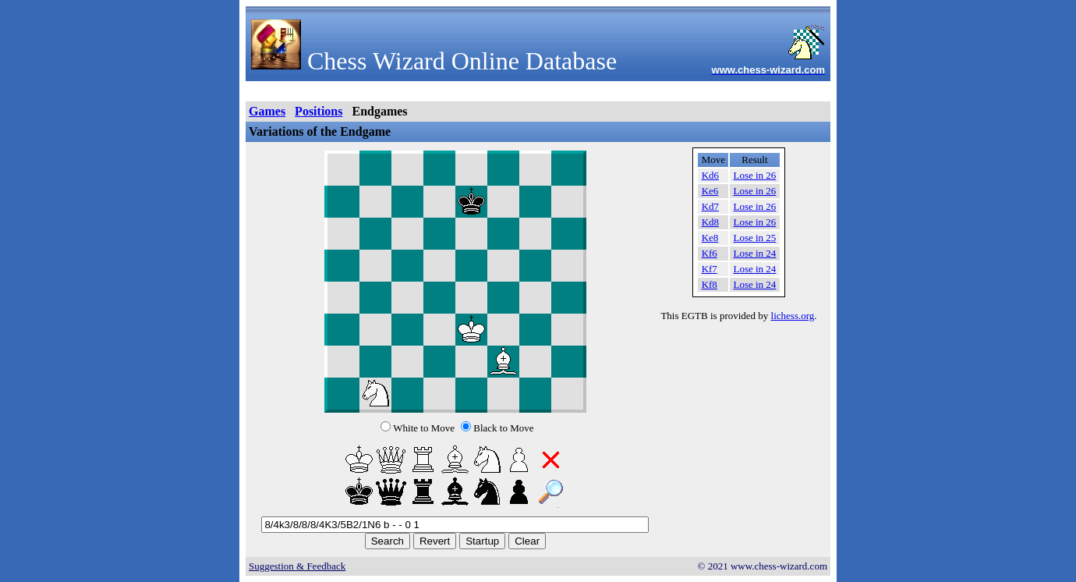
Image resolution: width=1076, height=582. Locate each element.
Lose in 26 (754, 175)
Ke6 (710, 191)
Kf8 (709, 284)
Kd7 (710, 206)
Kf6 (709, 253)
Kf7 (709, 269)
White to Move (424, 428)
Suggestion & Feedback (297, 566)
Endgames (379, 111)
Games (267, 111)
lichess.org (793, 315)
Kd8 (710, 222)
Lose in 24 (754, 253)
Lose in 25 (754, 237)
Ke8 (710, 237)
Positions (318, 111)
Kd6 (710, 175)
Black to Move (503, 428)
